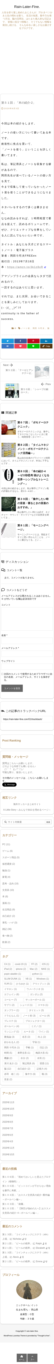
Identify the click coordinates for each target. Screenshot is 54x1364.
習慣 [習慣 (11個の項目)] (44, 1063)
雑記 (7, 929)
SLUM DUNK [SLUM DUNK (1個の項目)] (12, 979)
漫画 (6, 903)
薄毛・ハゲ (9, 922)
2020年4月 (7, 1141)
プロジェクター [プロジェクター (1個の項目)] (35, 1021)
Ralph (39, 1243)
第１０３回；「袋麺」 (14, 1204)
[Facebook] (20, 341)
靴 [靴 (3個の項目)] (44, 1074)
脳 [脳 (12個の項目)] (7, 1069)
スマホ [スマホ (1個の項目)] (43, 1005)
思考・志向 (10, 883)
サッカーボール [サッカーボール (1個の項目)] (35, 999)
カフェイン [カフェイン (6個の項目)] (11, 994)
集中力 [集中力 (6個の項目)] (30, 1074)
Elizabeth (40, 1248)
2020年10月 (8, 1109)
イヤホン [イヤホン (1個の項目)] (10, 989)
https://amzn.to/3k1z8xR (25, 267)
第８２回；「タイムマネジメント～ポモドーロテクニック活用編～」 (33, 449)
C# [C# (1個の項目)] (7, 964)
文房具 (8, 890)
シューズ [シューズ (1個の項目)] (26, 1005)
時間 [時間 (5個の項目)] (8, 1053)
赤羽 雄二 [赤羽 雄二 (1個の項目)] (11, 1074)
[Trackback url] (27, 719)
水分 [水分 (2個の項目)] (25, 1058)
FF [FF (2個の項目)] (34, 964)
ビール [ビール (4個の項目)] (44, 1015)
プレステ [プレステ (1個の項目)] (10, 1021)
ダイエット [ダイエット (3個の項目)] (36, 1010)
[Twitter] (8, 341)
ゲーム (7, 851)
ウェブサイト (8, 661)
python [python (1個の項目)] (37, 974)
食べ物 (7, 935)
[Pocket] (20, 346)
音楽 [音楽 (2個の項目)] (8, 1079)
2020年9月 (7, 1115)
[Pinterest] (33, 341)
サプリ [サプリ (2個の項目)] (9, 1005)
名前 (4, 635)
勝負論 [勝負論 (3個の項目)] (9, 1037)
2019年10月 (8, 1154)
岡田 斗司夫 (39, 328)
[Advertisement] (27, 61)
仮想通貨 (8, 864)
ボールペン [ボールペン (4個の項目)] (11, 1026)
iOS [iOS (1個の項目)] (45, 964)
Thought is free (43, 1336)
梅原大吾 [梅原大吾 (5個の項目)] (42, 1053)
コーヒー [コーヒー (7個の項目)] (10, 999)
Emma (39, 1261)
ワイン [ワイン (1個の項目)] (44, 1031)
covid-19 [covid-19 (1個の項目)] (21, 964)
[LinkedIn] (46, 341)
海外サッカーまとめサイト (27, 804)
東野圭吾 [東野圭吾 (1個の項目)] (24, 1053)
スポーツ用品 (11, 857)
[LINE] (33, 346)
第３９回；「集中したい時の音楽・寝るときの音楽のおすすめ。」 (33, 503)
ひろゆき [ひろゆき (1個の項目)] (22, 984)
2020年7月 (7, 1128)
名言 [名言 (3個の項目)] (26, 1037)
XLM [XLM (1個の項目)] (8, 983)
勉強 (6, 870)
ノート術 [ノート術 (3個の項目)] (29, 1015)
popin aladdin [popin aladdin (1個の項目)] (12, 974)
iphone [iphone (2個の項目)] (21, 969)
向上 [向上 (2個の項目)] (42, 1037)
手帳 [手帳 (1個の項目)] (30, 1047)
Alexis (16, 1257)
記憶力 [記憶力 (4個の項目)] (42, 1069)
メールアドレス (10, 648)
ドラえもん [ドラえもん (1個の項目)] (11, 1015)
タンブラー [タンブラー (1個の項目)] (11, 1010)
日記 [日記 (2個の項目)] (44, 1047)
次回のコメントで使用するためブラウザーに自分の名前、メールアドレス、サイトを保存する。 (28, 677)
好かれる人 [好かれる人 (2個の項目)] (11, 1042)
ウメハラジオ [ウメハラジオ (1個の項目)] (35, 989)
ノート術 (25, 328)
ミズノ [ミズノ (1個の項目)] (36, 1026)
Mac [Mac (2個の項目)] (33, 969)
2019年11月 (8, 1148)
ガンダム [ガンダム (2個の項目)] (36, 994)
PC (6, 844)
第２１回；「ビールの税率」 (17, 1243)
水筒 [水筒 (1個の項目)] (41, 1058)
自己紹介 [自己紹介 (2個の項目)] (24, 1069)
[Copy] (46, 346)
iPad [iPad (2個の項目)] (8, 969)
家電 (6, 877)
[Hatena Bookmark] (8, 346)
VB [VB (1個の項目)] (28, 979)
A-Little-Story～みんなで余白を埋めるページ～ (27, 810)
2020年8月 (7, 1122)
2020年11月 (8, 1102)
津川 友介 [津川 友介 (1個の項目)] (10, 1063)
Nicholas (17, 1239)
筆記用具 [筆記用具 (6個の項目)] (28, 1063)
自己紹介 (8, 916)
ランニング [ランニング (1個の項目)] (11, 1031)
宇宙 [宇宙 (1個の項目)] (36, 1042)
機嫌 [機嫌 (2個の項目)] (8, 1058)
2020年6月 (7, 1135)
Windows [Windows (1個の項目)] (42, 979)
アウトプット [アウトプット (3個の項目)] (41, 984)
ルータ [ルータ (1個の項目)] (29, 1031)
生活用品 (8, 909)
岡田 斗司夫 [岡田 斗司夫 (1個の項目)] (12, 1047)
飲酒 (6, 942)
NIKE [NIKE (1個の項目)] (45, 969)
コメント (6, 605)
